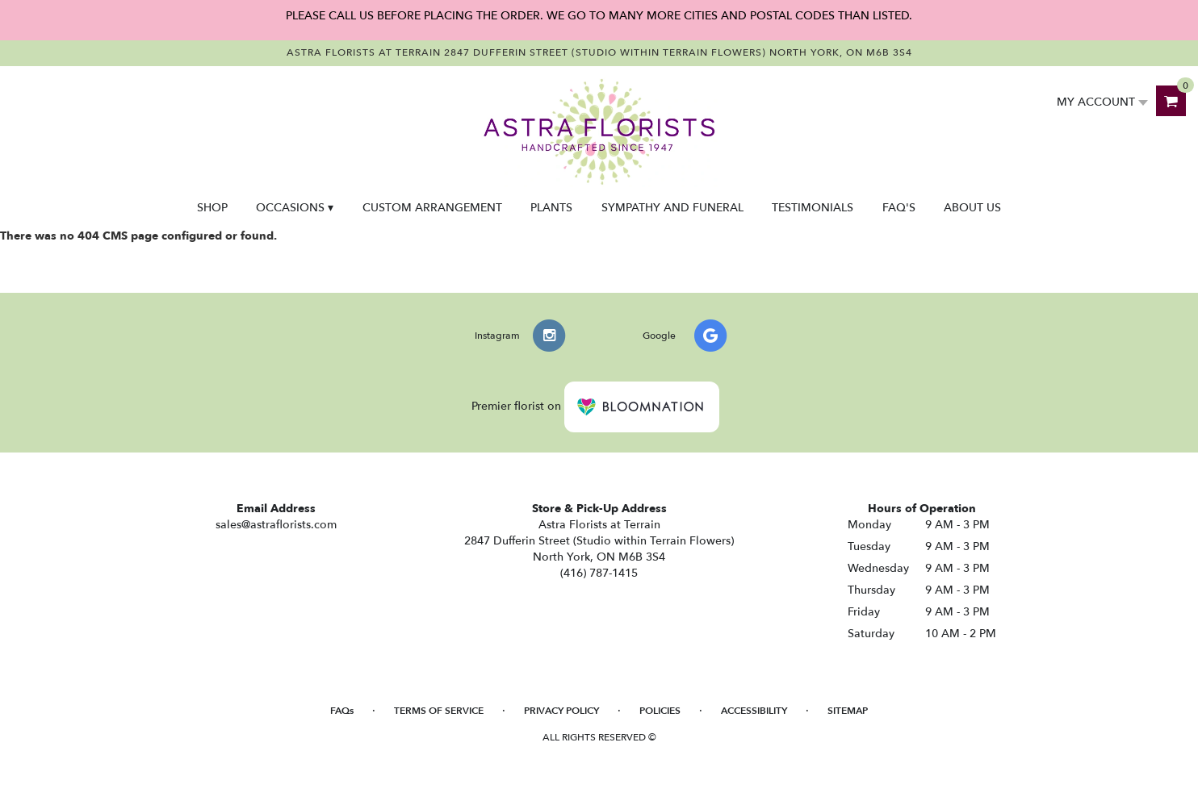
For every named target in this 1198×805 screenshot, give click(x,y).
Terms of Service (439, 710)
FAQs (342, 710)
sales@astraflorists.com (276, 524)
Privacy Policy (561, 710)
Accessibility (754, 710)
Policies (660, 710)
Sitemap (847, 710)
